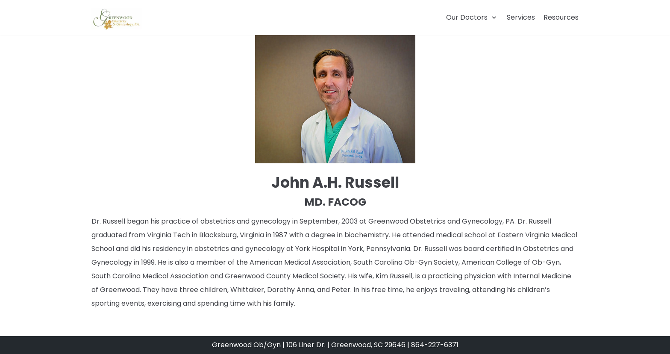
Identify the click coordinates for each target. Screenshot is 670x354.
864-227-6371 (434, 345)
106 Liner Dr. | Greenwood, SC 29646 (346, 345)
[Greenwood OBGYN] (116, 19)
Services (521, 17)
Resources (561, 17)
